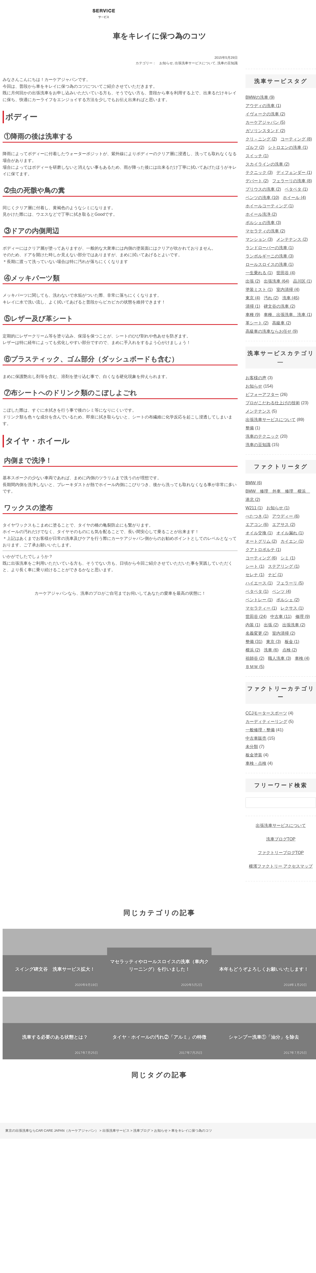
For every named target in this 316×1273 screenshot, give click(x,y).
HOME (6, 1179)
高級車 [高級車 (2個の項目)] (281, 323)
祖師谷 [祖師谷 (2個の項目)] (254, 658)
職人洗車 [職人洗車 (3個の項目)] (279, 658)
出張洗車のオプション (249, 1179)
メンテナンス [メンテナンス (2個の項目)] (292, 239)
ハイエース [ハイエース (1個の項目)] (259, 583)
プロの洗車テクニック (169, 1179)
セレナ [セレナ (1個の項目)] (254, 575)
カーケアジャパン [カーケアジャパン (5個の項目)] (265, 122)
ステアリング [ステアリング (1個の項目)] (283, 566)
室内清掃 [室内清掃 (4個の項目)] (287, 289)
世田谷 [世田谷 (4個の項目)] (285, 273)
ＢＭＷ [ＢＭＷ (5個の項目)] (254, 666)
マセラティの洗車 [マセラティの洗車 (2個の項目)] (265, 231)
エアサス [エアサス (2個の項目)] (283, 524)
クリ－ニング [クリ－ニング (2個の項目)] (261, 139)
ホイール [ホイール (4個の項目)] (294, 197)
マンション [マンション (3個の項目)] (259, 239)
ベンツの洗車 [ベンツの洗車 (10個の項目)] (262, 197)
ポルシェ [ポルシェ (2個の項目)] (287, 600)
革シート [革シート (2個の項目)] (256, 323)
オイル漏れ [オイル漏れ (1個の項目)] (289, 533)
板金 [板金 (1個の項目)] (292, 641)
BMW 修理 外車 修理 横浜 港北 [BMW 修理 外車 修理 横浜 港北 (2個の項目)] (277, 495)
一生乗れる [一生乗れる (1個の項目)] (259, 273)
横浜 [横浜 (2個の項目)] (252, 650)
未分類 (251, 746)
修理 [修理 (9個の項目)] (302, 616)
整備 (249, 428)
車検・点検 (255, 763)
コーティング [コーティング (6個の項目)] (261, 558)
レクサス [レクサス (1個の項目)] (291, 608)
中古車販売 (255, 738)
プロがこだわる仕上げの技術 (272, 403)
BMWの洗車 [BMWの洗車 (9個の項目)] (259, 97)
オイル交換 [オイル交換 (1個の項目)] (259, 533)
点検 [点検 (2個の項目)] (289, 650)
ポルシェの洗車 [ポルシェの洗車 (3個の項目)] (263, 222)
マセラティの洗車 (265, 1208)
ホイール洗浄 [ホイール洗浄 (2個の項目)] (261, 214)
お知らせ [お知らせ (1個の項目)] (277, 508)
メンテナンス (258, 411)
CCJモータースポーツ (266, 713)
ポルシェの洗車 (183, 1208)
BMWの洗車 (116, 1208)
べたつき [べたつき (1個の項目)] (256, 516)
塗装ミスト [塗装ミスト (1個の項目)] (259, 289)
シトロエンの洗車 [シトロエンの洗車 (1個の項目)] (288, 147)
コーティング (134, 13)
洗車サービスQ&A (249, 13)
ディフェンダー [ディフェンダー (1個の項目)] (294, 172)
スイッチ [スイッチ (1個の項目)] (256, 156)
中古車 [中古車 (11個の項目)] (280, 616)
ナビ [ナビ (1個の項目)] (275, 575)
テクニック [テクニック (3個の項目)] (259, 172)
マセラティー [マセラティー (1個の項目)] (261, 608)
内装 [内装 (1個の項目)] (252, 625)
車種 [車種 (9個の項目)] (252, 314)
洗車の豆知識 (227, 63)
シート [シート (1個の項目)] (254, 566)
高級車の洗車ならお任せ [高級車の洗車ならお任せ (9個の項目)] (271, 331)
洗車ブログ (194, 13)
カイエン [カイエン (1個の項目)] (291, 541)
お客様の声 (255, 378)
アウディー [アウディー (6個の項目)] (285, 516)
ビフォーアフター (262, 394)
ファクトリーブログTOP (281, 852)
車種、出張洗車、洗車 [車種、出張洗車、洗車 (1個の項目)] (288, 314)
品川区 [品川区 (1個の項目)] (302, 281)
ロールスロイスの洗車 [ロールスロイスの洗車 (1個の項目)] (269, 264)
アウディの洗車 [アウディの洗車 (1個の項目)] (263, 105)
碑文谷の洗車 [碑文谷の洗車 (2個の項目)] (279, 306)
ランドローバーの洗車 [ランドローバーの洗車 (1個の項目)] (269, 248)
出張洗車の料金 (209, 1179)
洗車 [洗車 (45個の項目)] (290, 298)
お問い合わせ (279, 13)
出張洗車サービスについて (195, 63)
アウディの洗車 (148, 1208)
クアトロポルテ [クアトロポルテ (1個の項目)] (263, 549)
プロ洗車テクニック (220, 13)
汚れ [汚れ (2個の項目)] (271, 298)
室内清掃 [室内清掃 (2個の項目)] (283, 633)
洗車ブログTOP (281, 839)
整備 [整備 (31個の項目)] (253, 641)
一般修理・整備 (260, 730)
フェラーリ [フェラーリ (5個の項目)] (289, 583)
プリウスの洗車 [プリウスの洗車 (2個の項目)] (263, 189)
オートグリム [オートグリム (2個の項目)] (261, 541)
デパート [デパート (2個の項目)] (256, 181)
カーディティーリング (266, 721)
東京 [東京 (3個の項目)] (273, 641)
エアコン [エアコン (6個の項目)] (256, 524)
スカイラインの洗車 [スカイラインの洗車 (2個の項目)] (267, 164)
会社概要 (166, 13)
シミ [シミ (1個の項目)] (287, 558)
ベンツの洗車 (86, 1208)
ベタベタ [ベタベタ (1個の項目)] (296, 189)
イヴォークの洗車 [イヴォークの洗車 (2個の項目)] (265, 114)
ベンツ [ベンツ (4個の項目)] (281, 591)
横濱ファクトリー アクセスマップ (281, 866)
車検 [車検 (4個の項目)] (302, 658)
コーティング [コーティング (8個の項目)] (296, 139)
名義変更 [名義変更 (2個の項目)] (256, 633)
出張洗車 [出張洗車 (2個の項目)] (293, 625)
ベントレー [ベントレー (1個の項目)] (259, 600)
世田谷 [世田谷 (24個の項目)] (256, 616)
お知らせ (166, 63)
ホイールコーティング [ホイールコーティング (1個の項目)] (269, 206)
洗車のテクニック (262, 436)
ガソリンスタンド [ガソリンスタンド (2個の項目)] (265, 131)
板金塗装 (253, 755)
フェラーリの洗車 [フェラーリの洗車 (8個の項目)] (292, 181)
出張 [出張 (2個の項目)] (252, 281)
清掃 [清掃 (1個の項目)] (252, 306)
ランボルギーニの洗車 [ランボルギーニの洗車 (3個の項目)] (269, 256)
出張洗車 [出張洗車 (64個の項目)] (276, 281)
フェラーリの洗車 (51, 1208)
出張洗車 (103, 13)
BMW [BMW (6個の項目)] (253, 483)
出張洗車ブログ (129, 1179)
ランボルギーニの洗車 (223, 1208)
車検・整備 (171, 1185)
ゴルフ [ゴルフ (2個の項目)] (254, 147)
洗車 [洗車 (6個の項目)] (271, 650)
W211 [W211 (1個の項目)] (254, 508)
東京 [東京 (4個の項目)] (252, 298)
